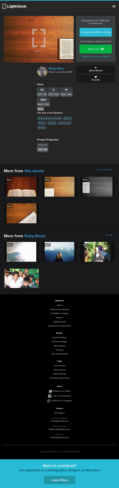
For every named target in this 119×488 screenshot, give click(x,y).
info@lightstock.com (59, 421)
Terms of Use (59, 365)
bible (41, 127)
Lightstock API (59, 321)
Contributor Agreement (59, 378)
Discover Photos (59, 337)
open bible (64, 123)
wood (67, 118)
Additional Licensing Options (96, 56)
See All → (110, 235)
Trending (59, 349)
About (59, 305)
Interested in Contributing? (59, 325)
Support (59, 317)
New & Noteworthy (59, 353)
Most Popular (59, 345)
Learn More (60, 480)
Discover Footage (59, 341)
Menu (113, 6)
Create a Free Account (59, 309)
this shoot (33, 171)
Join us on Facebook (62, 395)
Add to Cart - (96, 49)
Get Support (59, 412)
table (41, 123)
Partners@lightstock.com (59, 429)
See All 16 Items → (106, 169)
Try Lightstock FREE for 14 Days (95, 32)
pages (52, 123)
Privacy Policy (59, 369)
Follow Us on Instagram (62, 400)
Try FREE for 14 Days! (59, 313)
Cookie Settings (59, 373)
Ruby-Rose (56, 68)
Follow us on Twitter (61, 391)
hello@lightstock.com (59, 437)
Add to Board (95, 69)
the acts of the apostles (49, 118)
